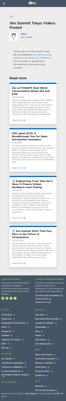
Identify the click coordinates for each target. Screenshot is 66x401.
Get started (6, 359)
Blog (37, 331)
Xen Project (31, 393)
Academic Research (44, 323)
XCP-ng (4, 348)
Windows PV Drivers (11, 340)
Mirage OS (6, 331)
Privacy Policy (43, 299)
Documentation (8, 382)
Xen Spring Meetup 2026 (47, 319)
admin (24, 34)
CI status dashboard (10, 371)
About (38, 349)
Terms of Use (42, 302)
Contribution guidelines (12, 363)
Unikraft (5, 335)
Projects (5, 309)
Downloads (40, 327)
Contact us (40, 375)
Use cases (40, 315)
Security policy (42, 371)
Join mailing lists (43, 344)
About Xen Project (43, 354)
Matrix (38, 335)
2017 (11, 17)
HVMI (4, 327)
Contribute (6, 353)
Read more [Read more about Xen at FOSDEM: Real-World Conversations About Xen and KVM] (18, 120)
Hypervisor (6, 319)
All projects (6, 315)
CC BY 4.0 (58, 393)
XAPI (3, 344)
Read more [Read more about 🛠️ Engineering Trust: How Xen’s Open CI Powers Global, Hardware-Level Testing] (18, 218)
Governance (40, 367)
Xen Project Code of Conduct (15, 375)
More (37, 381)
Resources (40, 309)
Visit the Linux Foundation (49, 295)
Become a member (44, 363)
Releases (39, 386)
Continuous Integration (12, 367)
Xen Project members (45, 359)
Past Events (40, 340)
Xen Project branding (45, 390)
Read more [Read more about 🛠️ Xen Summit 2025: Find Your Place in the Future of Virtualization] (18, 263)
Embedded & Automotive (13, 323)
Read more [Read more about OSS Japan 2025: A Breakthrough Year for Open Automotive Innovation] (18, 168)
